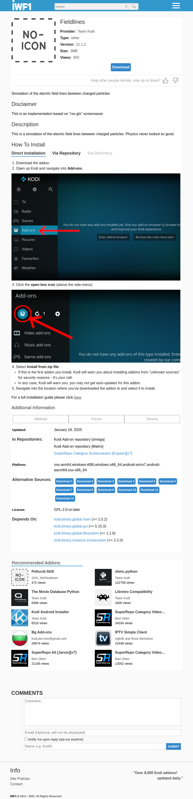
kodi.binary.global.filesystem (85, 533)
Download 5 (147, 481)
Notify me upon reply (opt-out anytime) (55, 739)
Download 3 (106, 481)
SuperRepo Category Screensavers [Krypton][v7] (93, 453)
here (77, 397)
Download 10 (127, 490)
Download (120, 67)
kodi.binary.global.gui (80, 526)
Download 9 (106, 490)
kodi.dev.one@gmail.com (49, 638)
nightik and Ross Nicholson (134, 638)
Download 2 (85, 481)
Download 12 (65, 498)
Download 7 (64, 490)
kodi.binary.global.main (80, 519)
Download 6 (168, 481)
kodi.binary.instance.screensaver (88, 540)
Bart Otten (122, 618)
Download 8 (85, 490)
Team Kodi (86, 31)
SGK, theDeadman (45, 578)
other (75, 38)
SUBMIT (173, 746)
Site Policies (20, 779)
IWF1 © (14, 796)
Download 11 (149, 490)
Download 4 (126, 481)
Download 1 (64, 481)
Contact (16, 784)
